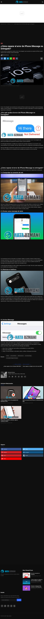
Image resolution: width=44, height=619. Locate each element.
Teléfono (8, 24)
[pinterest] (8, 606)
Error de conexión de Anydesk (35, 574)
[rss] (14, 606)
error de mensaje (28, 355)
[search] (42, 2)
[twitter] (5, 606)
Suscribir (19, 600)
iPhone (7, 355)
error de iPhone (13, 355)
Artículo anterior (17, 364)
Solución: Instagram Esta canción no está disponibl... (36, 586)
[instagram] (11, 606)
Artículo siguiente (27, 364)
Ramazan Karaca (11, 372)
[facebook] (2, 606)
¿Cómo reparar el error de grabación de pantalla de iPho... (9, 401)
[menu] (1, 2)
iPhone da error (20, 355)
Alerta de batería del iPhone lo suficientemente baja (33, 401)
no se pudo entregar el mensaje (12, 358)
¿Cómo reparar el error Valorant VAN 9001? (12, 366)
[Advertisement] (22, 34)
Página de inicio (3, 24)
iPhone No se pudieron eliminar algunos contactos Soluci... (9, 420)
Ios (12, 24)
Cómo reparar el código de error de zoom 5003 (32, 366)
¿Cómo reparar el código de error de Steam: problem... (36, 580)
